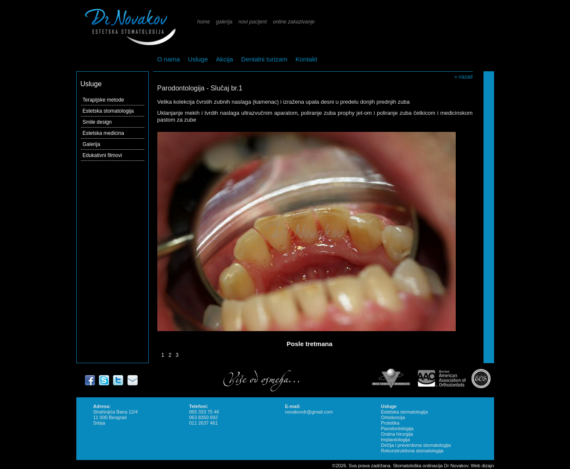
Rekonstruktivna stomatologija (412, 450)
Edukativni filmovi (102, 155)
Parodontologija (397, 428)
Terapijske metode (103, 100)
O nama (168, 59)
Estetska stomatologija (108, 111)
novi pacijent (252, 22)
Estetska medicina (103, 133)
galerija (224, 22)
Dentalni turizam (264, 59)
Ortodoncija (393, 417)
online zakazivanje (294, 22)
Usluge (198, 59)
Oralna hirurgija (397, 434)
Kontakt (306, 59)
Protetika (390, 422)
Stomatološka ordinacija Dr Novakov (430, 465)
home (203, 22)
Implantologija (395, 439)
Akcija (224, 59)
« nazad (463, 77)
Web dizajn (482, 465)
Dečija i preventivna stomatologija (416, 445)
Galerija (91, 144)
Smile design (97, 122)
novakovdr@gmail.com (309, 411)
